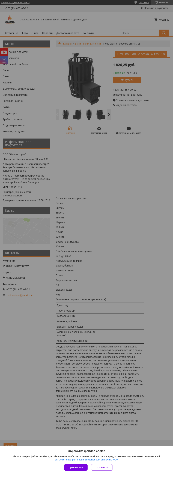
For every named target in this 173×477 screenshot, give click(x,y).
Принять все (76, 467)
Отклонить (102, 467)
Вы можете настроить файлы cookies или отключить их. (85, 459)
